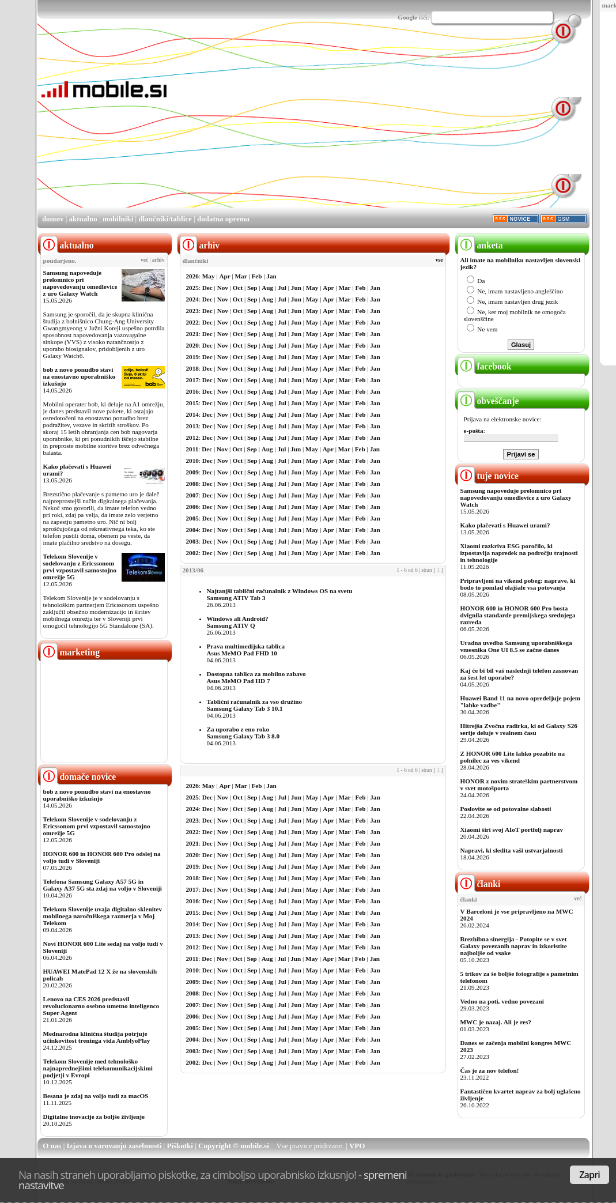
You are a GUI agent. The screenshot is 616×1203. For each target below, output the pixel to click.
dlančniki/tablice (164, 218)
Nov (222, 287)
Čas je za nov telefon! (489, 1070)
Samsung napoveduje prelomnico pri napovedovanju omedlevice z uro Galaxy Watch (80, 283)
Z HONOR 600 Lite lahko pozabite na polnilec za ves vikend (512, 757)
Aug (267, 287)
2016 (192, 391)
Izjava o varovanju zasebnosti (114, 1145)
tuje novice (488, 476)
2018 (192, 368)
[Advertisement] (318, 125)
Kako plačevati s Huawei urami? (505, 525)
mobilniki (118, 218)
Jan (271, 276)
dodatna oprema (223, 218)
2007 (192, 495)
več (144, 260)
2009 (192, 472)
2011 (192, 449)
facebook (485, 366)
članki (479, 884)
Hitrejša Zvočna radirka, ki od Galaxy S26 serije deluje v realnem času (518, 729)
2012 (192, 437)
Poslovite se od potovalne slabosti (505, 808)
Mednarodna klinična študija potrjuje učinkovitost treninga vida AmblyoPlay (96, 1037)
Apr (224, 276)
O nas (52, 1145)
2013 (192, 426)
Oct (238, 287)
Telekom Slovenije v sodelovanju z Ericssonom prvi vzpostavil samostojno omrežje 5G (79, 566)
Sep (252, 287)
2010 (192, 460)
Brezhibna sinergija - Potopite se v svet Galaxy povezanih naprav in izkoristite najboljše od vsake (513, 946)
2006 (192, 506)
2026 (192, 276)
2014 (192, 414)
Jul (282, 287)
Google (407, 17)
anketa (480, 245)
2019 (192, 356)
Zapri (589, 1174)
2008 (192, 483)
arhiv (158, 260)
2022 (192, 322)
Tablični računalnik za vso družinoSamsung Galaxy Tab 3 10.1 (255, 705)
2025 (192, 287)
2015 (192, 402)
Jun (296, 287)
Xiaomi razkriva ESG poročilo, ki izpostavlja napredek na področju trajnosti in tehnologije (519, 552)
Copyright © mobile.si (233, 1145)
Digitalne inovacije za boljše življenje (94, 1116)
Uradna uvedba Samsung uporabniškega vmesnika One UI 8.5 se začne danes (516, 646)
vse (439, 260)
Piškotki (180, 1145)
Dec (207, 287)
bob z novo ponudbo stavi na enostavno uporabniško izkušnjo (79, 376)
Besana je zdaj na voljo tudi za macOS (96, 1095)
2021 (192, 333)
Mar (241, 276)
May (208, 276)
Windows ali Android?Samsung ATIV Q (238, 622)
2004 (192, 529)
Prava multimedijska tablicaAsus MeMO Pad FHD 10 (246, 650)
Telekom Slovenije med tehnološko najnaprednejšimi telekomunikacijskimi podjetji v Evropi (98, 1068)
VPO (357, 1145)
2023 (192, 310)
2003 (192, 541)
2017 (192, 379)
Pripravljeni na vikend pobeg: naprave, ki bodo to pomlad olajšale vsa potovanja (518, 584)
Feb (256, 276)
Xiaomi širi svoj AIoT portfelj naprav (511, 829)
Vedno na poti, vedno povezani (502, 1001)
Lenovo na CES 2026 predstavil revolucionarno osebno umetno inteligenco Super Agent (101, 1005)
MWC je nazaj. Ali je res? (495, 1022)
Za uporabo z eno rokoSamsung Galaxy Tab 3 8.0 (243, 733)
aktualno (83, 218)
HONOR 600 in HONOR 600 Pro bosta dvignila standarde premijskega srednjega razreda (518, 615)
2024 (192, 299)
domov (53, 218)
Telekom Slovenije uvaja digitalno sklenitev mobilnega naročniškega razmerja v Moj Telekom (102, 916)
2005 (192, 518)
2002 (192, 552)
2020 (192, 345)
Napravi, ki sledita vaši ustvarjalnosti (511, 850)
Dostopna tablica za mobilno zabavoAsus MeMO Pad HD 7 (256, 677)
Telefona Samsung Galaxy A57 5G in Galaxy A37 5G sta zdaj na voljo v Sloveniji (102, 885)
